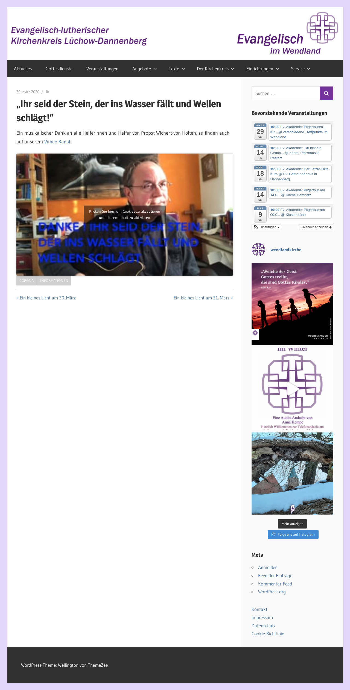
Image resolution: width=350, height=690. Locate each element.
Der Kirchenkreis (216, 68)
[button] (266, 227)
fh (47, 91)
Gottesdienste (59, 68)
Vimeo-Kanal (57, 142)
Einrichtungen (262, 68)
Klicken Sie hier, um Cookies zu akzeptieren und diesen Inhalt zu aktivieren (124, 214)
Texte (177, 68)
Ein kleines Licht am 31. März (201, 298)
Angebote (144, 68)
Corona (26, 280)
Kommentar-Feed (275, 584)
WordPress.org (272, 591)
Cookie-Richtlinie (268, 633)
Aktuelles (23, 68)
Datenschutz (264, 625)
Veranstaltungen (102, 68)
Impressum (262, 617)
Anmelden (268, 567)
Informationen (54, 280)
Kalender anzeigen (316, 227)
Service (301, 68)
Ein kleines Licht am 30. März (48, 298)
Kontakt (259, 609)
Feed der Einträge (275, 575)
